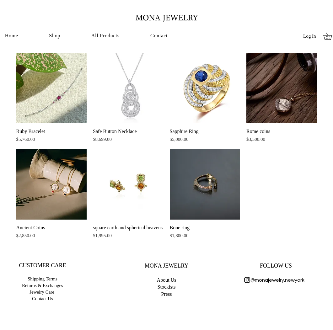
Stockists (167, 287)
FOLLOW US (276, 266)
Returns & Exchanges (42, 285)
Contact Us (42, 298)
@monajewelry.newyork (276, 280)
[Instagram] (247, 280)
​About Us (166, 280)
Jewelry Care (42, 292)
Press (166, 294)
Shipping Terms (42, 278)
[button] (54, 36)
